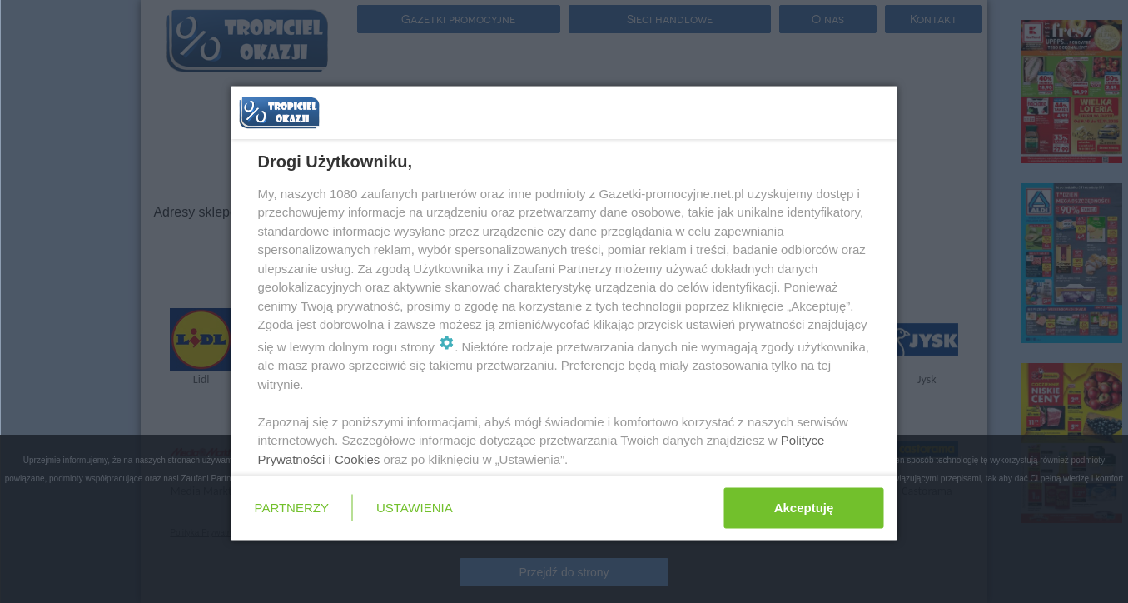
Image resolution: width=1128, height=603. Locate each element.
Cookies (357, 458)
